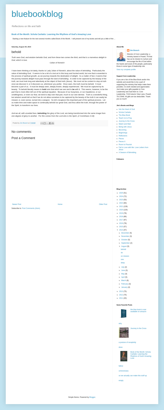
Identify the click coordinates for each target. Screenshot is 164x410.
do (122, 253)
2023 (121, 200)
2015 (121, 227)
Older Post (103, 204)
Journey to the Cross (127, 121)
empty (121, 380)
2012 (121, 295)
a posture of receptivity (127, 342)
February (125, 284)
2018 (121, 217)
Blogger (92, 397)
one (122, 259)
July (123, 267)
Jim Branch (134, 50)
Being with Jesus (125, 127)
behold (123, 249)
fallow (121, 366)
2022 (121, 203)
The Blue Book (124, 115)
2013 (121, 291)
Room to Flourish (125, 145)
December (125, 233)
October (124, 240)
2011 (121, 298)
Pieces (121, 139)
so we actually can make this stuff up (133, 376)
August (124, 246)
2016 (121, 223)
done (121, 347)
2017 (121, 220)
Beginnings (123, 133)
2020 (121, 210)
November (125, 236)
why (120, 323)
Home (60, 204)
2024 (121, 196)
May (123, 274)
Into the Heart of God (127, 109)
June (123, 270)
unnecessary (123, 371)
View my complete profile (126, 70)
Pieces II (122, 142)
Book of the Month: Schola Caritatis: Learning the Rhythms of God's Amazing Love (51, 34)
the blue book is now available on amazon (138, 311)
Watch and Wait (125, 124)
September (125, 243)
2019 (121, 213)
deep (123, 263)
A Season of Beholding (127, 152)
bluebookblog (37, 14)
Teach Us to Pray (125, 118)
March (124, 280)
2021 (121, 206)
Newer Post (16, 204)
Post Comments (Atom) (31, 208)
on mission (125, 256)
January (124, 287)
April (123, 277)
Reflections (123, 136)
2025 (121, 193)
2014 (121, 230)
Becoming (122, 130)
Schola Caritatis (125, 112)
